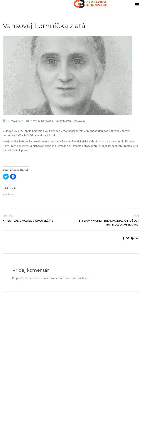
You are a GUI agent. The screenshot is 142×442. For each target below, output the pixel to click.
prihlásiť (82, 278)
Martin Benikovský (74, 121)
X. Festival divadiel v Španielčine (28, 220)
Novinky (35, 121)
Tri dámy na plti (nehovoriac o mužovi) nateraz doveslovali (109, 222)
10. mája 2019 (14, 121)
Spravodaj (47, 121)
